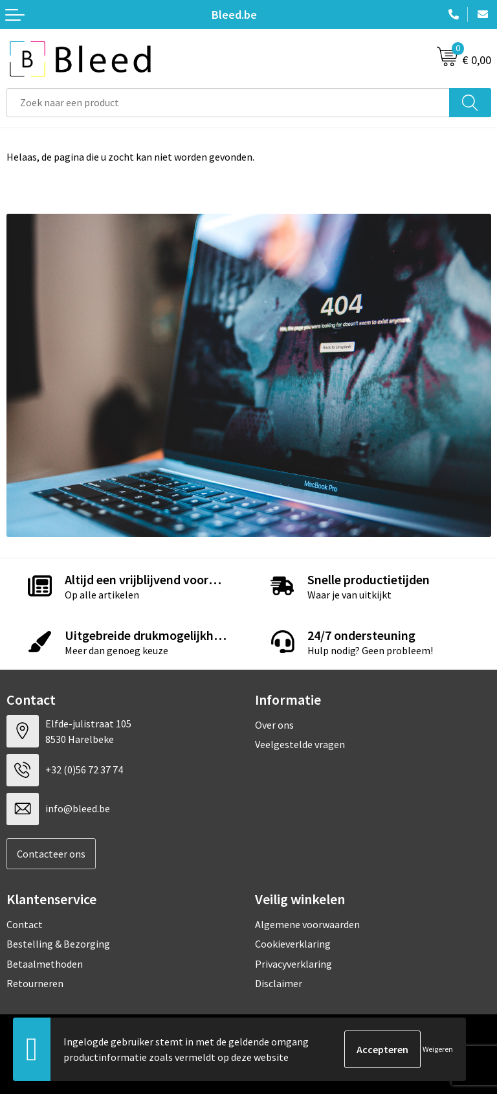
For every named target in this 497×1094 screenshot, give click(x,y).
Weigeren (438, 1049)
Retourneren (34, 983)
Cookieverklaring (293, 943)
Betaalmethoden (44, 963)
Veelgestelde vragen (300, 744)
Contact (24, 924)
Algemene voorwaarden (307, 924)
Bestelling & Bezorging (58, 943)
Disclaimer (278, 983)
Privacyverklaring (293, 963)
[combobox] (228, 102)
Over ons (274, 724)
